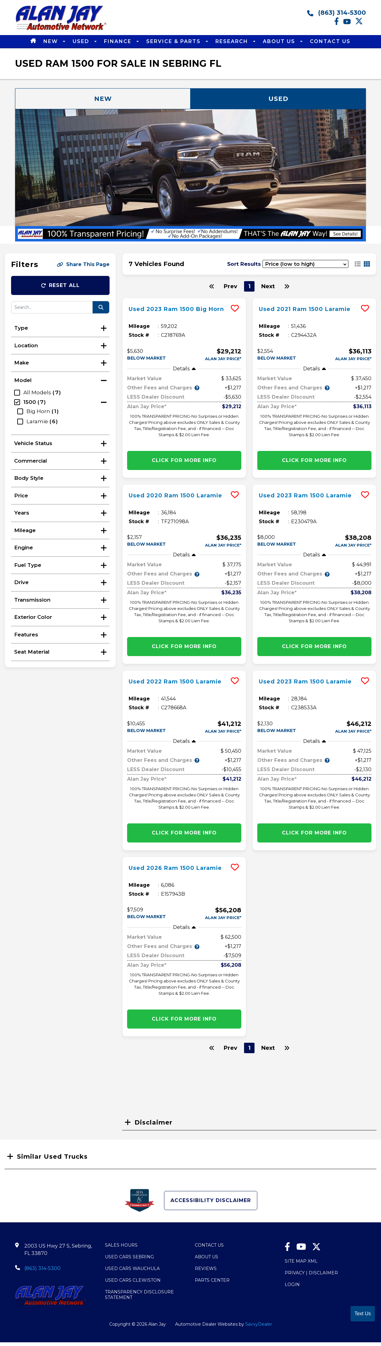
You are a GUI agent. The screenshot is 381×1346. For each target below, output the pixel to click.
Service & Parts (174, 41)
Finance (118, 41)
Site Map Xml (301, 1261)
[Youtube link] (349, 23)
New (51, 41)
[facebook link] (338, 23)
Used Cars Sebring (129, 1257)
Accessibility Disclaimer (210, 1200)
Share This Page (83, 264)
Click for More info (184, 460)
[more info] (184, 299)
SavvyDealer (258, 1324)
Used (82, 41)
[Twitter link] (360, 23)
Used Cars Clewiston (133, 1280)
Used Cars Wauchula (132, 1268)
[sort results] (305, 264)
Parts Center (212, 1280)
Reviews (206, 1268)
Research (232, 41)
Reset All (60, 285)
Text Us (363, 1313)
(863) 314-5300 (336, 12)
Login (292, 1284)
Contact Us (330, 41)
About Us (280, 41)
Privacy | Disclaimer (311, 1273)
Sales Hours (121, 1245)
